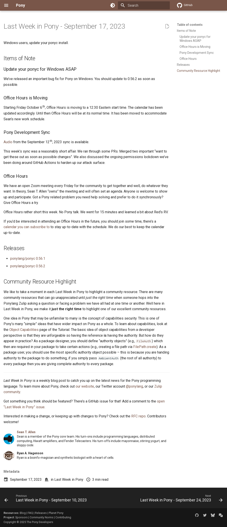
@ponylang (134, 386)
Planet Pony (56, 513)
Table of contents (190, 24)
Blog (23, 513)
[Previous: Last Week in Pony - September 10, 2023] (46, 499)
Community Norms (41, 517)
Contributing (63, 517)
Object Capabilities (24, 330)
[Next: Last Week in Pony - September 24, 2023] (180, 499)
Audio (8, 142)
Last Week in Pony (68, 479)
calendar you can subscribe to (27, 227)
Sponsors (21, 517)
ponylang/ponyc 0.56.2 (27, 266)
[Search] (144, 5)
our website (85, 386)
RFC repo (138, 416)
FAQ (30, 513)
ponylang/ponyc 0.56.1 (27, 258)
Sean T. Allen (26, 432)
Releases (41, 513)
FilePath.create (145, 347)
